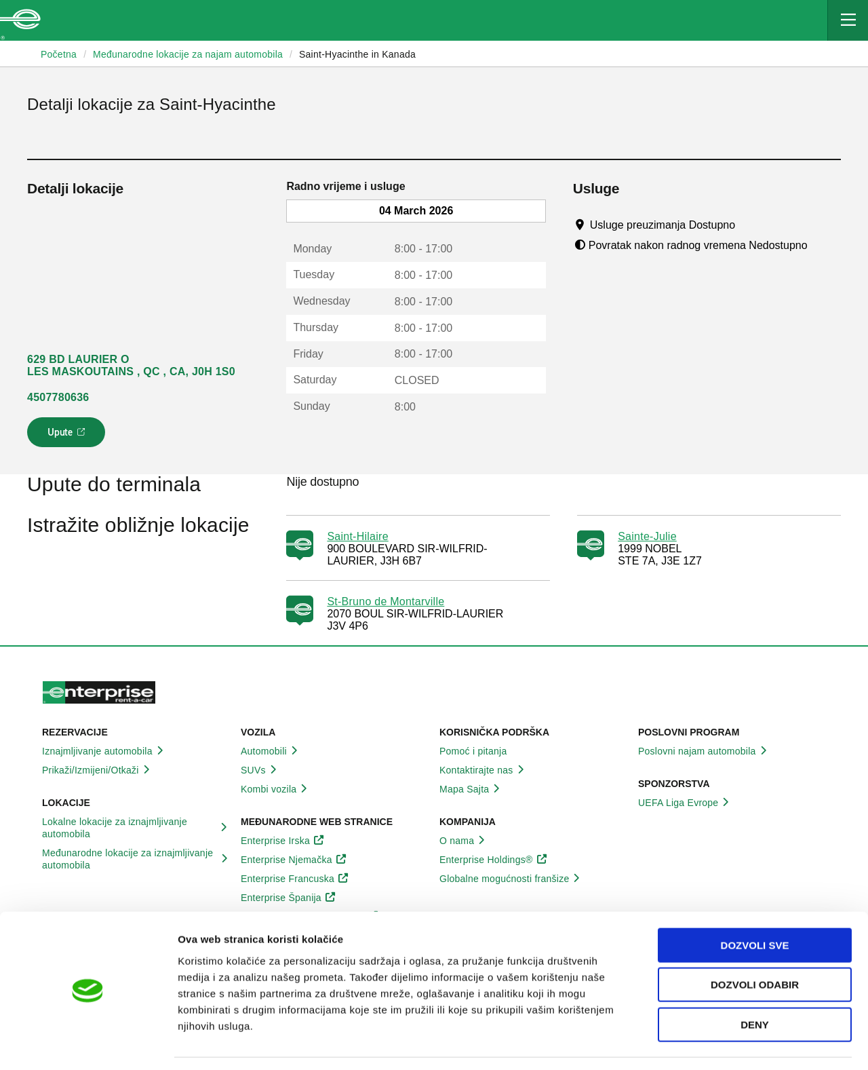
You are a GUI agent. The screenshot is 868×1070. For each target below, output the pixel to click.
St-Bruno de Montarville (385, 601)
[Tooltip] (748, 224)
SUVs (261, 770)
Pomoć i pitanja (480, 751)
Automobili (271, 751)
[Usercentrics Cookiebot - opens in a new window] (87, 1043)
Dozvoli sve (755, 904)
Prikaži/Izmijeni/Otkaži (98, 770)
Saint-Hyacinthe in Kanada (357, 54)
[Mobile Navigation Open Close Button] (847, 20)
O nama (464, 840)
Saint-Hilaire (357, 536)
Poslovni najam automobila (704, 751)
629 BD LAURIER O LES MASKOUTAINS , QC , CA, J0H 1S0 (131, 365)
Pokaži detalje (698, 1043)
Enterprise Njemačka (294, 859)
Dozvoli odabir (755, 944)
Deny (755, 983)
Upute (68, 436)
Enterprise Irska (283, 840)
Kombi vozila (276, 789)
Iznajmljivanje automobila (104, 751)
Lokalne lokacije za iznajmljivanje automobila (136, 827)
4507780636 (58, 397)
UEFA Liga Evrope (685, 802)
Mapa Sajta (471, 789)
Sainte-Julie (647, 536)
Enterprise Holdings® (493, 859)
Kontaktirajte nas (483, 770)
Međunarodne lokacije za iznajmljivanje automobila (136, 859)
